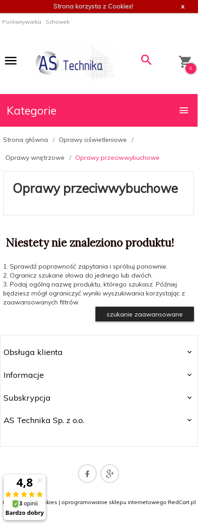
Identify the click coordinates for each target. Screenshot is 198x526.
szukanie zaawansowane (145, 314)
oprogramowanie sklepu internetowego (114, 502)
